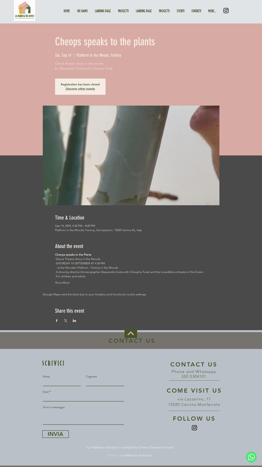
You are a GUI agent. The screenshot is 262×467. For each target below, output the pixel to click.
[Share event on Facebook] (56, 320)
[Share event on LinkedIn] (74, 320)
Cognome (91, 376)
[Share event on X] (65, 320)
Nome (46, 376)
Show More (62, 282)
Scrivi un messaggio (54, 407)
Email (46, 392)
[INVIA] (55, 434)
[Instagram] (226, 10)
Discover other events (80, 88)
